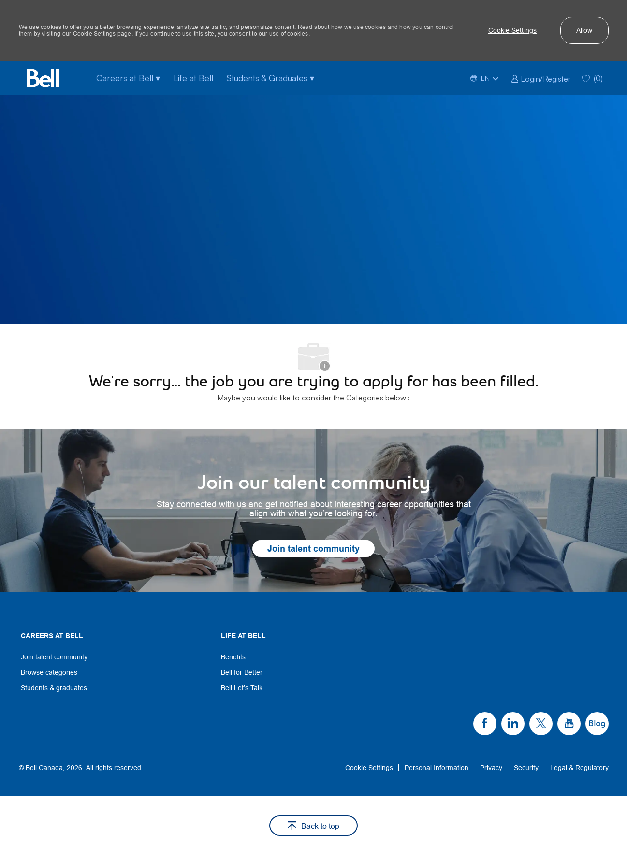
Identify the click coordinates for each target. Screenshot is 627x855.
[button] (512, 30)
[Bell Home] (43, 78)
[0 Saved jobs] (592, 78)
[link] (540, 77)
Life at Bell (193, 77)
